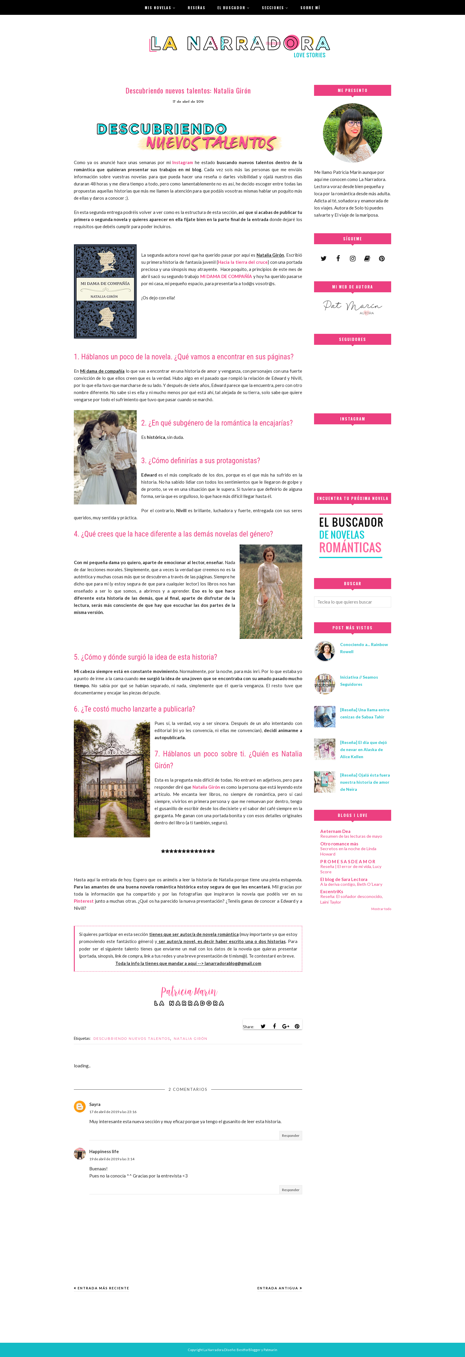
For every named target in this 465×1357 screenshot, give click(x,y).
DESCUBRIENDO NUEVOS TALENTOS (131, 1039)
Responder (291, 1135)
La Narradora (213, 1350)
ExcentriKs (331, 891)
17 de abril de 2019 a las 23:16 (112, 1112)
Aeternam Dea (335, 831)
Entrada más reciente (103, 1288)
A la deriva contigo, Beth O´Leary (351, 884)
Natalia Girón (206, 787)
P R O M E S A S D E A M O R (347, 861)
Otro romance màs (339, 843)
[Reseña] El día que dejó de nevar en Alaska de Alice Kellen (363, 749)
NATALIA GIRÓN (191, 1039)
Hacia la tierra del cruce (243, 262)
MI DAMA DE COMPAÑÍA (226, 276)
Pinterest (84, 901)
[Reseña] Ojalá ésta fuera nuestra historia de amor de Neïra (365, 782)
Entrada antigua (277, 1288)
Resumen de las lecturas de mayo (351, 836)
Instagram (182, 162)
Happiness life (104, 1151)
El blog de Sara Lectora (343, 879)
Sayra (95, 1104)
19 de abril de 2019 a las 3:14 (111, 1159)
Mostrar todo (381, 909)
